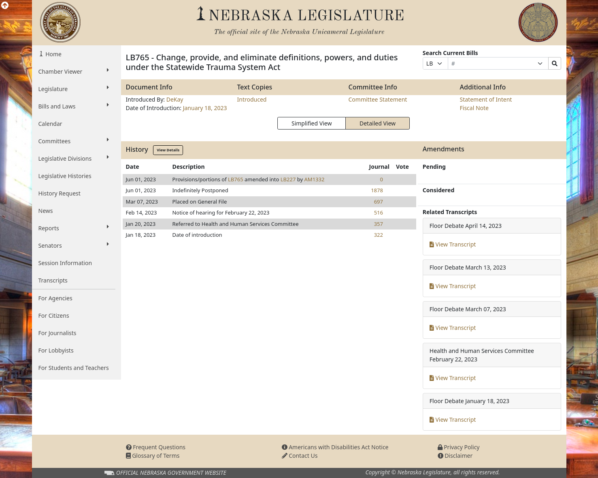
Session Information (65, 263)
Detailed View (378, 123)
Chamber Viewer (73, 71)
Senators (73, 245)
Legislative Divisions (73, 158)
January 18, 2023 (205, 108)
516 (378, 212)
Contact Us (300, 455)
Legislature (73, 89)
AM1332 (314, 179)
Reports (73, 228)
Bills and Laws (73, 106)
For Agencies (55, 298)
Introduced (252, 99)
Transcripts (53, 280)
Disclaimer (455, 455)
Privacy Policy (459, 447)
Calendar (50, 123)
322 (378, 234)
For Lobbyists (56, 350)
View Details (168, 150)
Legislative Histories (65, 176)
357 (378, 223)
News (45, 211)
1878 (377, 190)
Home (53, 54)
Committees (73, 141)
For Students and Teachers (73, 368)
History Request (59, 193)
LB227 (288, 179)
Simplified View (312, 123)
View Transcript (453, 244)
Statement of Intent (486, 99)
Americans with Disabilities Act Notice (335, 447)
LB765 (235, 179)
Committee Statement (378, 99)
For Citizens (53, 315)
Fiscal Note (474, 108)
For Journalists (57, 333)
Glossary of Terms (153, 455)
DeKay (174, 99)
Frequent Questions (156, 447)
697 (378, 201)
